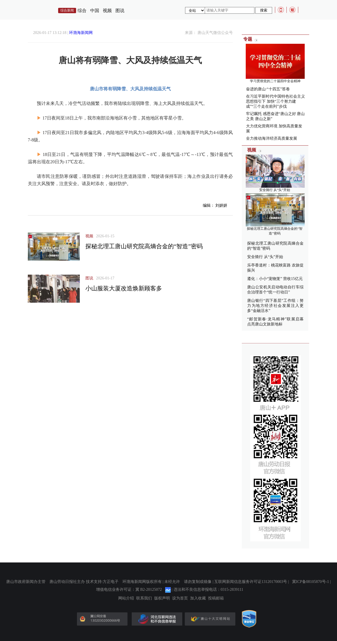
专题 (247, 39)
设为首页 (180, 598)
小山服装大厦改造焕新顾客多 (123, 288)
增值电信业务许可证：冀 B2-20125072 (129, 589)
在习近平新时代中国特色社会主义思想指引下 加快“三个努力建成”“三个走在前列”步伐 (275, 101)
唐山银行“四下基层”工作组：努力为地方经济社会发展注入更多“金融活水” (275, 305)
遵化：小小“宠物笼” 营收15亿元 (275, 279)
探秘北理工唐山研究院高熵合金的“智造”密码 (144, 246)
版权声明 (162, 598)
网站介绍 (126, 598)
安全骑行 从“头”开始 (274, 190)
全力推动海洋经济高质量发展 (271, 138)
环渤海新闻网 (81, 33)
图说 (119, 10)
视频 (107, 10)
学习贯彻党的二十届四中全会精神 (275, 81)
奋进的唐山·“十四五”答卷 (268, 89)
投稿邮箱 (216, 598)
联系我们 (144, 598)
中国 (94, 10)
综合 (82, 10)
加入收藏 (198, 598)
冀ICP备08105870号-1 (310, 582)
